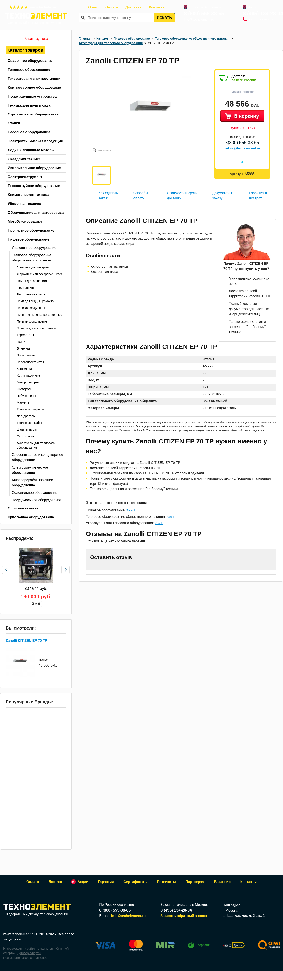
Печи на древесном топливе (37, 328)
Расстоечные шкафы (31, 294)
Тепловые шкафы (29, 422)
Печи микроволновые (32, 321)
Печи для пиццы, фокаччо (35, 301)
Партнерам (194, 882)
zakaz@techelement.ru (242, 148)
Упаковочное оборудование (34, 248)
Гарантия (106, 882)
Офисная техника (23, 508)
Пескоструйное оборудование (34, 186)
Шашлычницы (27, 429)
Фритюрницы (26, 287)
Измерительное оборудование (34, 168)
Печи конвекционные (31, 308)
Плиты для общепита (32, 281)
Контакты (157, 7)
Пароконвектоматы (30, 362)
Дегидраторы (26, 416)
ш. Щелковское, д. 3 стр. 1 (244, 915)
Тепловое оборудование (29, 69)
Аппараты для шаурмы (33, 267)
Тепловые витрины (30, 409)
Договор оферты (29, 953)
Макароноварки (28, 382)
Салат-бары (25, 436)
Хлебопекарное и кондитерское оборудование (37, 457)
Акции (82, 882)
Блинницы (24, 348)
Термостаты (25, 335)
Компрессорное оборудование (34, 87)
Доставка (133, 7)
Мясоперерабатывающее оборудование (32, 482)
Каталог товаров (25, 50)
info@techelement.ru (199, 19)
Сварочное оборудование (30, 61)
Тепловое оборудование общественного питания (31, 257)
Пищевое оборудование (28, 239)
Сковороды (25, 389)
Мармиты (23, 402)
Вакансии (222, 882)
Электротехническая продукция (35, 141)
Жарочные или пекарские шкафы (40, 274)
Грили (21, 341)
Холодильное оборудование (34, 492)
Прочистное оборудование (31, 230)
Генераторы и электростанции (34, 78)
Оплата (111, 7)
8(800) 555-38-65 (242, 142)
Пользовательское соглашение (25, 957)
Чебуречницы (26, 395)
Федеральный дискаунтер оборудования (37, 910)
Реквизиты (166, 882)
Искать (164, 18)
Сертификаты (135, 882)
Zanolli (130, 510)
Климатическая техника (28, 195)
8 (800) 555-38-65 (204, 13)
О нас (93, 7)
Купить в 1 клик (242, 128)
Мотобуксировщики (25, 221)
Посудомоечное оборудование (36, 500)
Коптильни (24, 368)
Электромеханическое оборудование (30, 469)
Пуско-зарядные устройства (32, 96)
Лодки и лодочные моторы (31, 150)
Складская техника (24, 159)
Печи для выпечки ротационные (39, 314)
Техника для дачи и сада (29, 105)
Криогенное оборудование (31, 517)
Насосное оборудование (29, 132)
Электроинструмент (25, 177)
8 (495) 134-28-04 (263, 13)
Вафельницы (26, 355)
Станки (14, 123)
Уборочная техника (24, 203)
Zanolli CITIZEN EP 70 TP (26, 640)
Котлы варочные (28, 375)
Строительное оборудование (33, 114)
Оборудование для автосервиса (36, 212)
